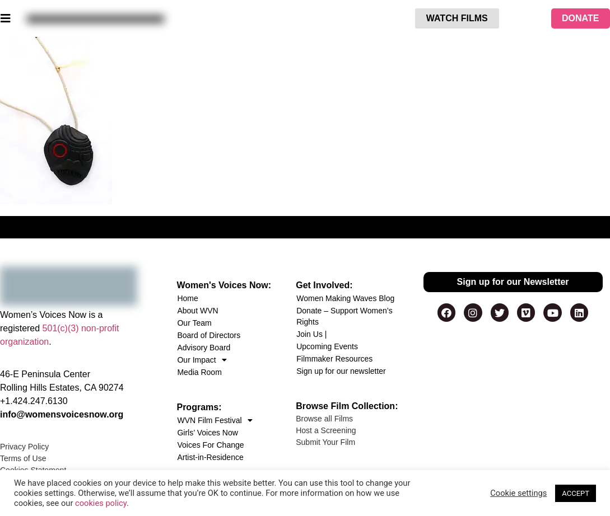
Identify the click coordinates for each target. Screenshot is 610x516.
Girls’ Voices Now (207, 432)
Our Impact (201, 360)
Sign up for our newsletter (341, 371)
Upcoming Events (327, 346)
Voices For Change (210, 444)
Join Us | (311, 334)
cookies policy (101, 503)
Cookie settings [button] (518, 493)
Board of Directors (208, 335)
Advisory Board (203, 347)
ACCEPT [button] (575, 493)
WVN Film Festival (214, 420)
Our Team (194, 322)
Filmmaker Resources (334, 358)
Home (187, 298)
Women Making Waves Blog (345, 298)
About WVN (197, 310)
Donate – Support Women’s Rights (344, 316)
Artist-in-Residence (210, 457)
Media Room (199, 372)
